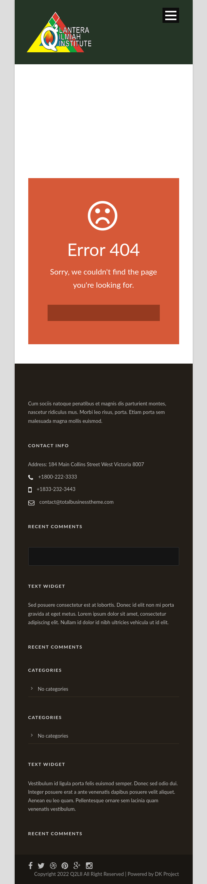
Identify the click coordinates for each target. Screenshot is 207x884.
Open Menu (171, 15)
